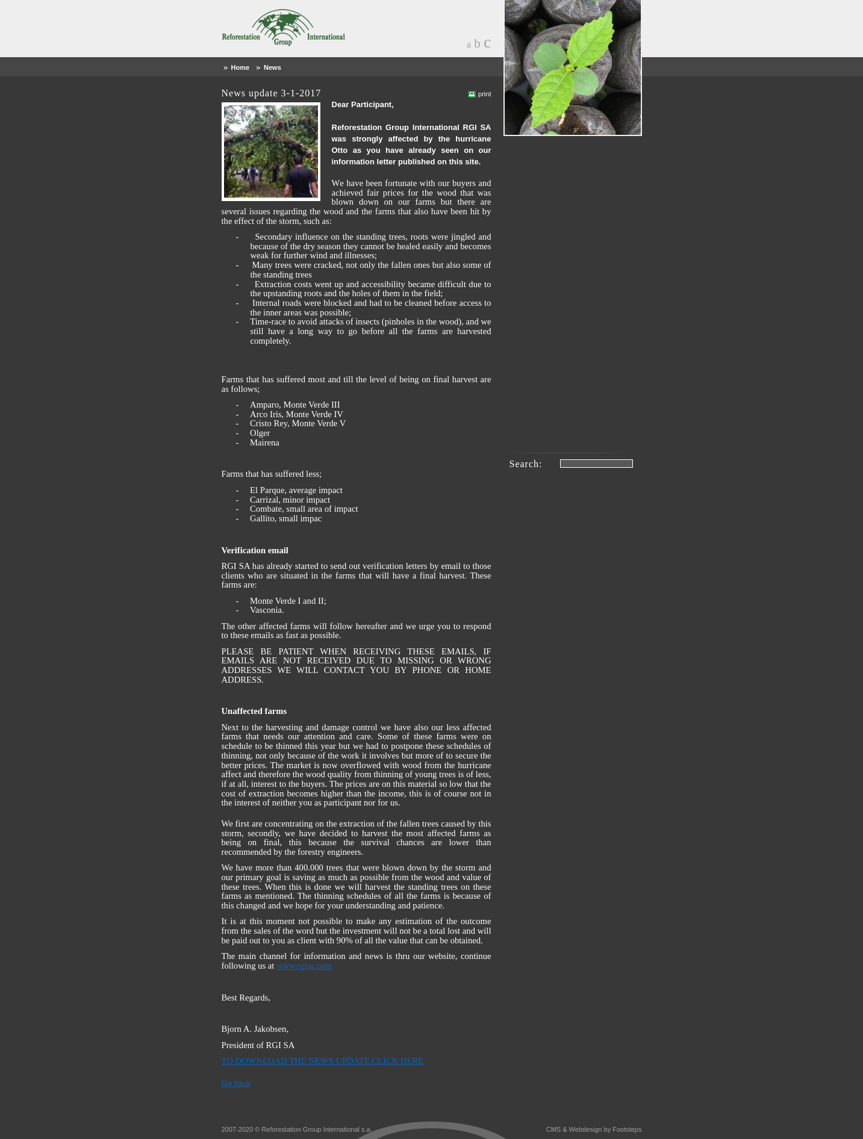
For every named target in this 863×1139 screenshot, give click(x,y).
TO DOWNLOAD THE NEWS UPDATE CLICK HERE (323, 1061)
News (272, 67)
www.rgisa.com (304, 965)
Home (240, 67)
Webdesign (585, 1129)
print (484, 94)
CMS (553, 1129)
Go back (236, 1083)
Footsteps (626, 1129)
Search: (526, 464)
